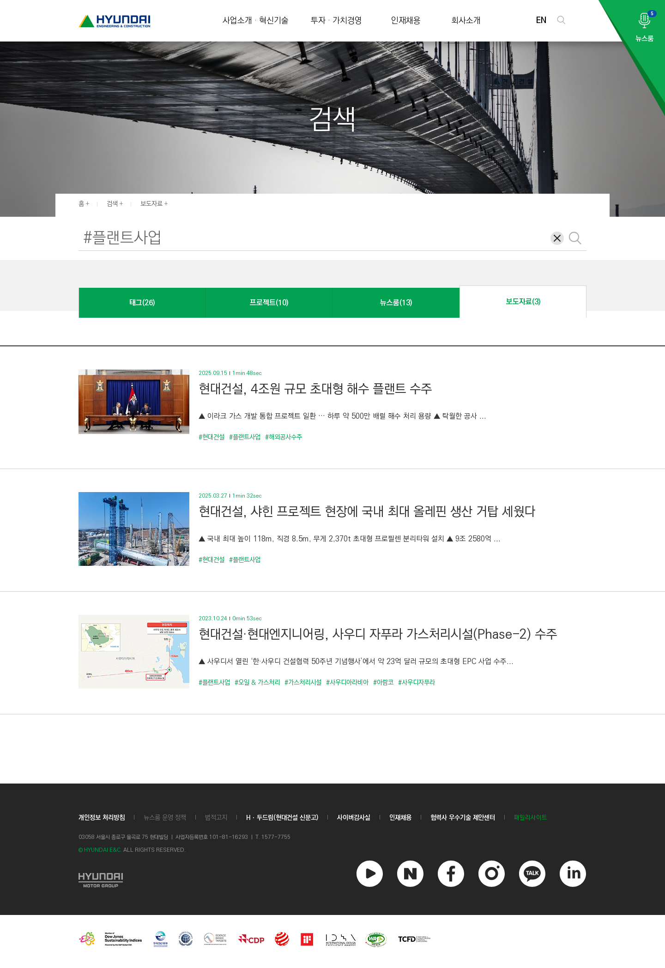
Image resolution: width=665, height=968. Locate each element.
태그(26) (142, 303)
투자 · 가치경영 (336, 21)
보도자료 (151, 204)
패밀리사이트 (530, 818)
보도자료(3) (523, 302)
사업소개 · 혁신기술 (256, 21)
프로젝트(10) (269, 303)
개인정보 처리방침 (102, 818)
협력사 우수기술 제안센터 (462, 818)
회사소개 (466, 21)
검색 (112, 204)
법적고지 (216, 818)
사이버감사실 (353, 818)
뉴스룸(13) (396, 303)
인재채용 (406, 21)
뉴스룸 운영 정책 (165, 818)
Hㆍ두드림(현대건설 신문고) (282, 818)
